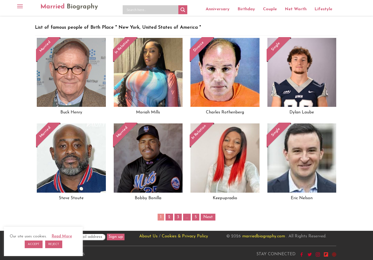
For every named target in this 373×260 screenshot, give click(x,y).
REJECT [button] (53, 244)
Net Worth (296, 9)
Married (69, 7)
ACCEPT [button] (33, 244)
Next (208, 217)
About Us (148, 236)
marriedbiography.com (263, 236)
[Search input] (152, 9)
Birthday (246, 9)
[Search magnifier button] (182, 9)
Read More (62, 236)
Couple (270, 9)
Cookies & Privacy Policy (185, 236)
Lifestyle (323, 9)
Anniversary (218, 9)
